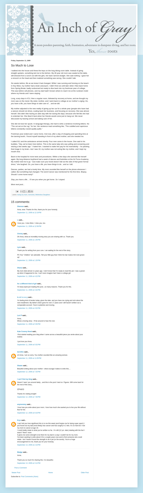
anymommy (21, 404)
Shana (19, 268)
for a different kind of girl (27, 284)
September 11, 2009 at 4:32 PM (28, 290)
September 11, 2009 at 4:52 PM (28, 308)
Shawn (20, 366)
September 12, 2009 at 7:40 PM (28, 397)
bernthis (20, 352)
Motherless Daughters (42, 194)
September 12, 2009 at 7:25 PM (28, 372)
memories (31, 194)
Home (50, 473)
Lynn (19, 247)
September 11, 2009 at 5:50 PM (28, 324)
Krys (19, 420)
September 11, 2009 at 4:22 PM (28, 276)
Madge (19, 452)
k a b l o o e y (22, 297)
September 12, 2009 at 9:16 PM (28, 413)
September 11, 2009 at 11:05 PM (29, 358)
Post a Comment (20, 468)
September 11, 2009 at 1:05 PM (28, 240)
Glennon (20, 206)
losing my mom (22, 194)
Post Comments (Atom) (29, 477)
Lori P (19, 315)
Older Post (85, 473)
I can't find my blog (24, 379)
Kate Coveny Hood (24, 331)
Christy (20, 234)
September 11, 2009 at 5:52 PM (28, 345)
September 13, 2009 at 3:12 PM (28, 463)
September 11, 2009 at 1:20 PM (28, 260)
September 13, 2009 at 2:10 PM (28, 445)
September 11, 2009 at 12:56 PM (29, 226)
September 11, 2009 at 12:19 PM (29, 213)
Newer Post (16, 473)
